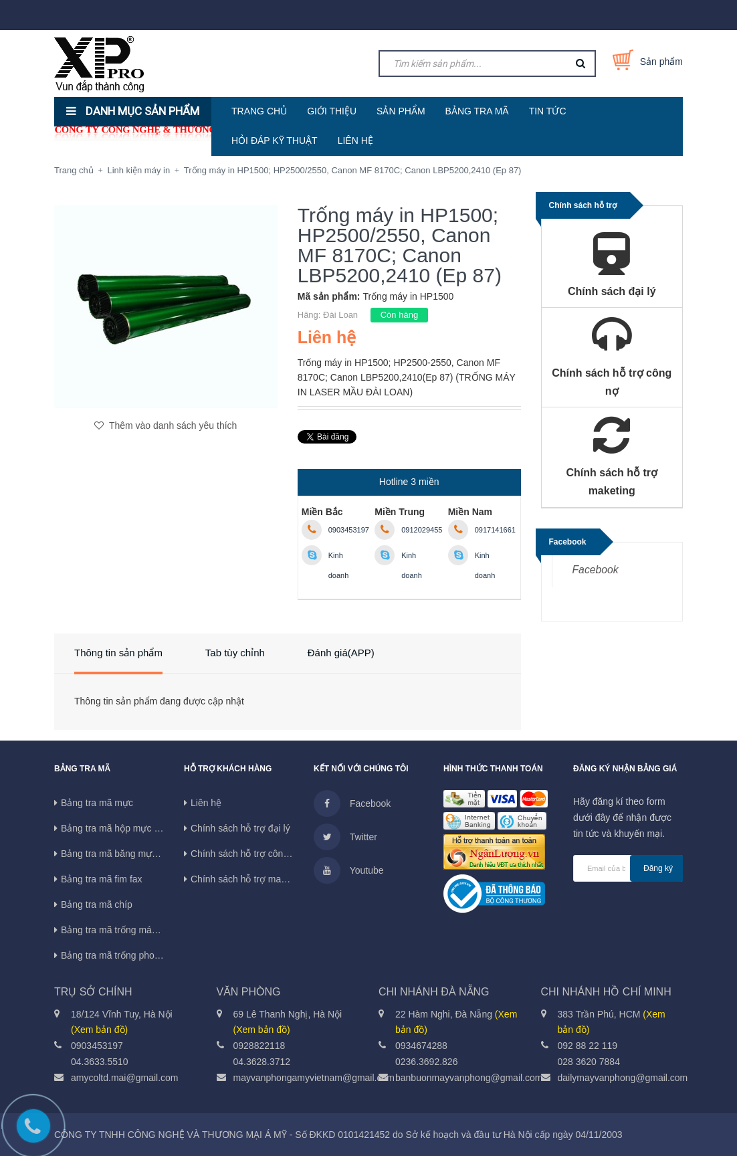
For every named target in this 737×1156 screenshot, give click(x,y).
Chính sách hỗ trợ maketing (248, 879)
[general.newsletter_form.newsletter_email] (628, 868)
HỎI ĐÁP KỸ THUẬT (274, 140)
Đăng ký (658, 868)
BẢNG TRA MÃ (477, 111)
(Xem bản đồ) (99, 1029)
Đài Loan (340, 315)
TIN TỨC (547, 111)
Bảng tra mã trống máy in (114, 930)
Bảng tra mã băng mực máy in (124, 853)
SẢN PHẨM (401, 111)
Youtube (349, 870)
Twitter (345, 837)
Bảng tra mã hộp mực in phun (123, 828)
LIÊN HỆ (355, 140)
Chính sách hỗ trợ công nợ (246, 853)
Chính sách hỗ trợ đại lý (240, 828)
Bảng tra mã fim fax (101, 879)
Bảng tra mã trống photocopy (121, 955)
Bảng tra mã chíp (96, 904)
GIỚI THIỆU (331, 111)
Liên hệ (206, 802)
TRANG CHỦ (259, 111)
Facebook (595, 569)
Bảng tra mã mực (97, 802)
